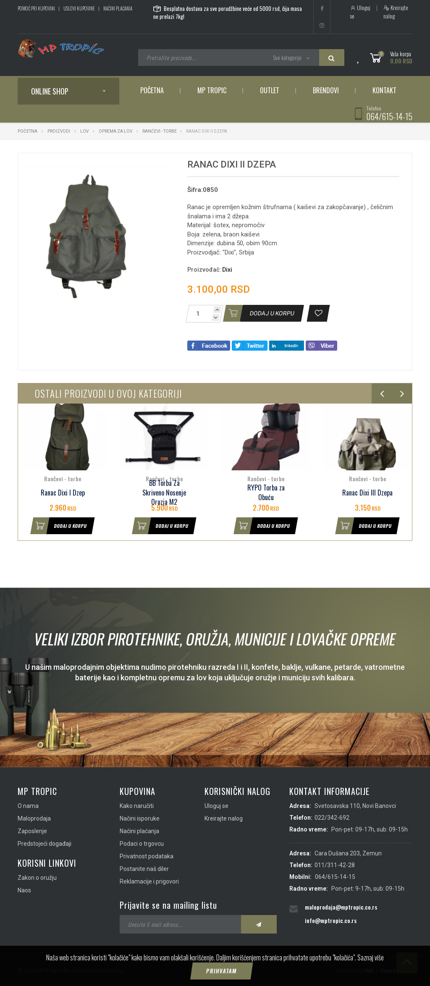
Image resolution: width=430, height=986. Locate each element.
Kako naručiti (137, 805)
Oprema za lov (115, 131)
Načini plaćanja (117, 8)
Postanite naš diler (144, 868)
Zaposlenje (32, 831)
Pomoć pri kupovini (36, 8)
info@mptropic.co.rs (331, 920)
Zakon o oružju (37, 877)
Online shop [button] (49, 91)
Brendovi (326, 90)
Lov (84, 131)
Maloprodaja (34, 818)
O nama (28, 805)
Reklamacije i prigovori (149, 881)
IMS (369, 971)
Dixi (227, 269)
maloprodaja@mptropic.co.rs (341, 906)
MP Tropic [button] (211, 90)
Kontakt (384, 90)
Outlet (269, 90)
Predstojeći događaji (44, 843)
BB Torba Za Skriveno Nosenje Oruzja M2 (164, 492)
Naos (24, 890)
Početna (152, 90)
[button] (161, 167)
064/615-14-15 (389, 116)
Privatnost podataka (146, 856)
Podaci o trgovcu (142, 843)
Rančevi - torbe (159, 131)
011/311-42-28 (335, 865)
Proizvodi (59, 131)
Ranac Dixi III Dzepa (367, 493)
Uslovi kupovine (79, 8)
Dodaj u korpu (58, 525)
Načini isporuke (140, 818)
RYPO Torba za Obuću (266, 492)
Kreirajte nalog (395, 11)
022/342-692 (332, 817)
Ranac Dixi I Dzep (63, 493)
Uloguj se (360, 11)
